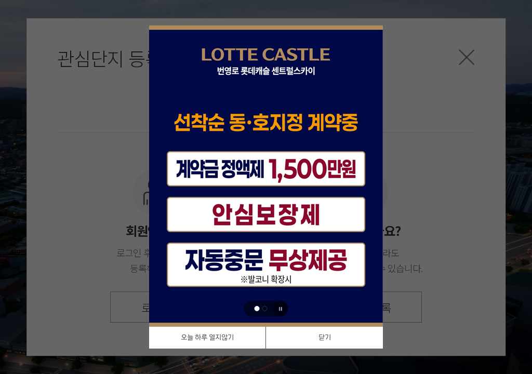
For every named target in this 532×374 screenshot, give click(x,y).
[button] (257, 308)
